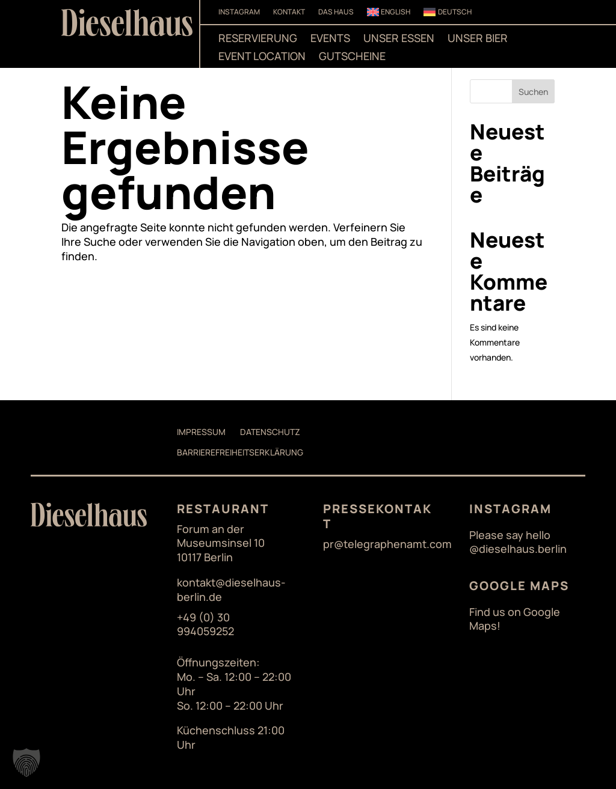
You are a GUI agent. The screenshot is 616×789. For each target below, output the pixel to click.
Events (330, 39)
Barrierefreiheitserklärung (240, 452)
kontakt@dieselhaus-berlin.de (231, 590)
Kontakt (289, 12)
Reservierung (257, 39)
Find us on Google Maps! (514, 619)
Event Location (262, 57)
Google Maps (519, 585)
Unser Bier (478, 39)
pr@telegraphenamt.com (387, 544)
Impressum (201, 431)
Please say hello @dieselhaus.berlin (518, 542)
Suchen (533, 91)
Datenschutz (270, 431)
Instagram (239, 12)
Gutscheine (352, 57)
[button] (26, 762)
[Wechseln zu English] (389, 14)
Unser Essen (398, 39)
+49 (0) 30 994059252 (205, 625)
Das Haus (336, 12)
